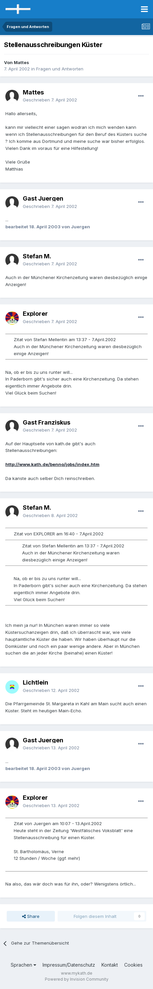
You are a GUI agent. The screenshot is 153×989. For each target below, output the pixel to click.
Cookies (133, 965)
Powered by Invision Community (76, 979)
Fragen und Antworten (59, 68)
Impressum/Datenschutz (69, 965)
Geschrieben (50, 99)
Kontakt (109, 965)
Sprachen (23, 965)
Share (31, 916)
